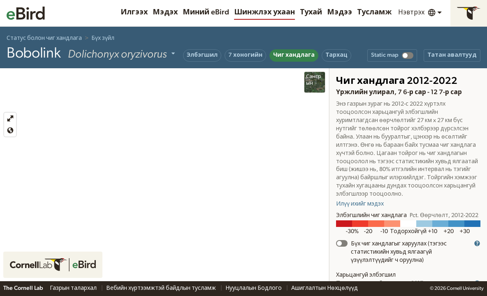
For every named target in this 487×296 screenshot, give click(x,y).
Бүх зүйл (102, 38)
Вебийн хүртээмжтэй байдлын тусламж (161, 288)
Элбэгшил (202, 55)
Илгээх (134, 12)
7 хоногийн (245, 55)
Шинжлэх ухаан (264, 12)
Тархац (336, 55)
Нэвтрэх (411, 12)
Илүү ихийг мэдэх (360, 204)
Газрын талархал (74, 288)
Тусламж (374, 12)
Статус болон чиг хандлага (44, 38)
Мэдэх (165, 12)
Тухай (311, 12)
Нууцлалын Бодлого (254, 288)
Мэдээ (339, 12)
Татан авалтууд (452, 55)
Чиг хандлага (294, 55)
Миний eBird (206, 12)
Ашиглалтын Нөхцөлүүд (324, 288)
